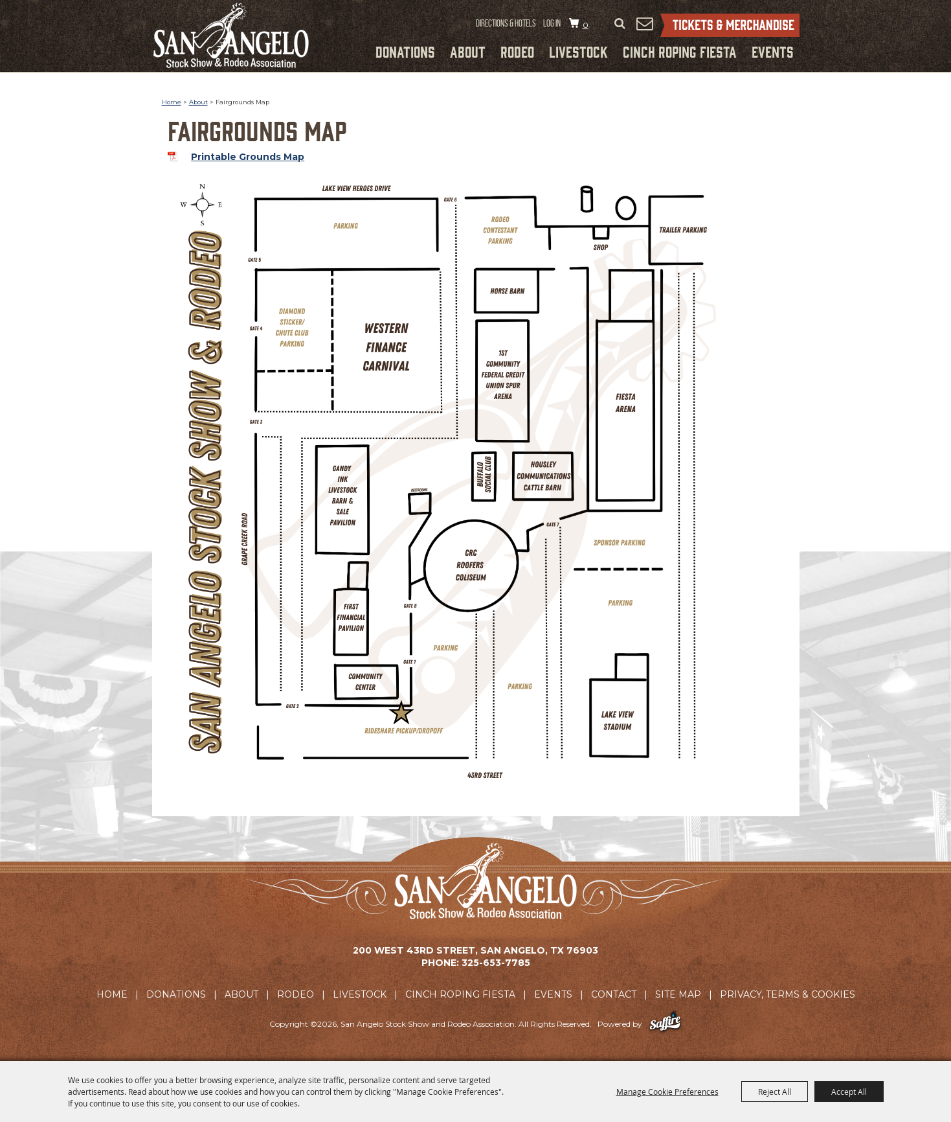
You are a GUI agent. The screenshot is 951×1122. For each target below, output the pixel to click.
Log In (552, 23)
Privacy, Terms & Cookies (787, 994)
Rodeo (517, 51)
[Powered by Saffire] (665, 1024)
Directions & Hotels (506, 23)
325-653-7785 (496, 962)
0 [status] (585, 25)
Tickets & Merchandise (730, 25)
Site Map (678, 994)
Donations (405, 51)
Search (620, 24)
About (468, 51)
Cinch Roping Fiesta (680, 51)
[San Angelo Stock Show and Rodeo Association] (231, 35)
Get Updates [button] (644, 23)
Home (171, 102)
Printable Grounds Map (247, 157)
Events (773, 51)
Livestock (578, 51)
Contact (613, 994)
